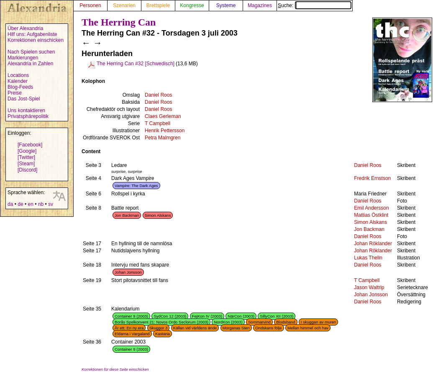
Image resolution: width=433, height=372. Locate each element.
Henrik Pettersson (164, 130)
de (20, 204)
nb (41, 204)
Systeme (226, 5)
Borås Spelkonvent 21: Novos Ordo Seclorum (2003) (161, 322)
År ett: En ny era (129, 328)
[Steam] (26, 164)
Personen (90, 5)
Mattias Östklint (371, 215)
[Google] (27, 151)
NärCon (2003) (241, 316)
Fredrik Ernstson (372, 178)
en (30, 204)
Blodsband (285, 322)
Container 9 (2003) (131, 316)
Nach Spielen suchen (31, 52)
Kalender (18, 81)
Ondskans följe (268, 328)
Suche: (314, 5)
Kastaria (162, 333)
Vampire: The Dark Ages (136, 185)
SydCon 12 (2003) (170, 316)
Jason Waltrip (369, 287)
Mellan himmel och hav (307, 328)
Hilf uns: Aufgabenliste (32, 34)
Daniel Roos (158, 95)
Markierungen (23, 58)
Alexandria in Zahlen (30, 64)
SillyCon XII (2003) (276, 316)
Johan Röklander (373, 243)
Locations (18, 75)
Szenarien (124, 5)
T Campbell (157, 123)
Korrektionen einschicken (36, 40)
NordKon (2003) (228, 322)
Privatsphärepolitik (28, 116)
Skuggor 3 (158, 328)
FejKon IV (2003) (207, 316)
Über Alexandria (25, 28)
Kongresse (192, 5)
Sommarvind (259, 322)
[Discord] (27, 170)
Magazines (260, 5)
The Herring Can (119, 22)
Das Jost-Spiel (24, 99)
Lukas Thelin (368, 258)
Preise (15, 93)
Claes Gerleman (163, 116)
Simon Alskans (158, 215)
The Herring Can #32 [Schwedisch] (135, 64)
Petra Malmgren (162, 138)
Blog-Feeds (20, 87)
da (10, 204)
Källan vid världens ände (195, 328)
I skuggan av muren (318, 322)
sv (50, 204)
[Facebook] (30, 145)
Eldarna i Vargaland (132, 333)
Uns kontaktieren (26, 110)
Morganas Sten (236, 328)
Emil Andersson (371, 208)
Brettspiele (158, 5)
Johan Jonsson (128, 272)
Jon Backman (127, 215)
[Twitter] (26, 157)
